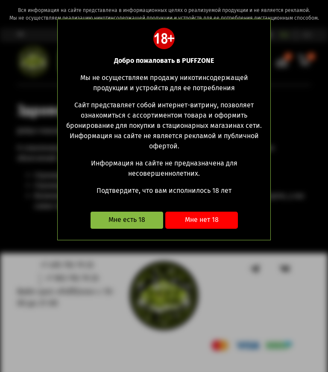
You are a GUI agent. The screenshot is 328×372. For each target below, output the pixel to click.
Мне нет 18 (202, 220)
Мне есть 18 (126, 220)
